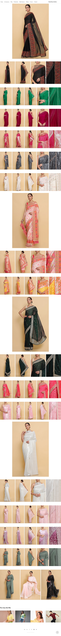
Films (12, 1)
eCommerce (6, 1)
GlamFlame (32, 632)
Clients (27, 1)
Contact (35, 1)
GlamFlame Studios (52, 1)
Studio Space (22, 1)
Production (16, 1)
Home (2, 1)
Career (31, 1)
